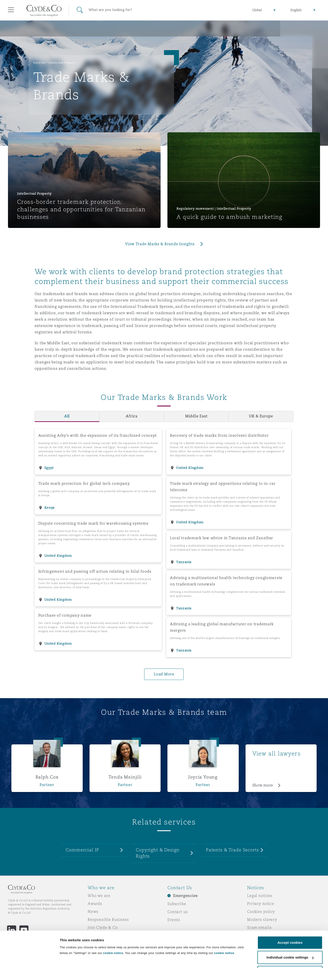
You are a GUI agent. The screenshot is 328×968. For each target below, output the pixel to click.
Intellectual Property (62, 62)
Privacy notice (260, 903)
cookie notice (113, 936)
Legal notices (259, 895)
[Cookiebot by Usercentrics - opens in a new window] (29, 959)
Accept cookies (289, 926)
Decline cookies (290, 956)
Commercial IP (82, 850)
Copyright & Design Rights (157, 853)
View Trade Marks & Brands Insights (160, 244)
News (93, 911)
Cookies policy (261, 911)
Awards (95, 903)
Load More (164, 674)
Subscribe (176, 904)
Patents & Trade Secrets (232, 850)
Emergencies (185, 895)
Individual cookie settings (81, 954)
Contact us (177, 911)
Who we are (99, 895)
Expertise (39, 62)
